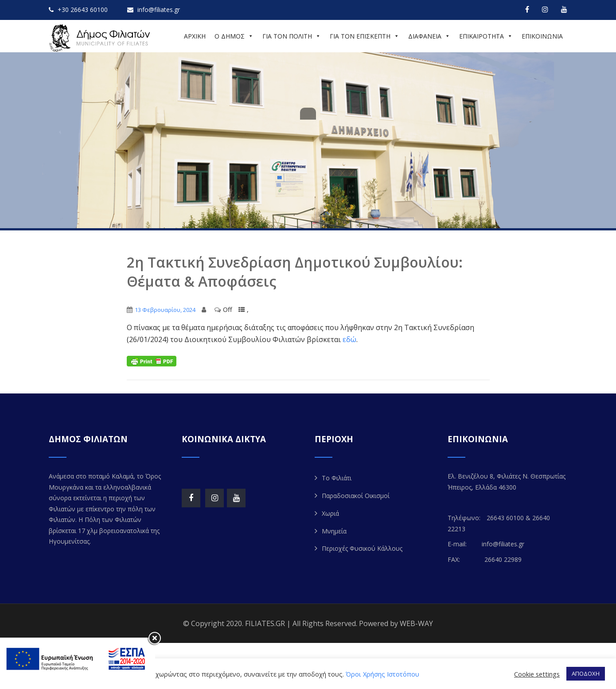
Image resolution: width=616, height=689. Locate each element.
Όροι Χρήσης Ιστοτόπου (382, 674)
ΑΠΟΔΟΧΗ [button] (586, 673)
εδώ (349, 339)
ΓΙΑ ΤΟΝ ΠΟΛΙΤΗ (291, 36)
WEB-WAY (416, 623)
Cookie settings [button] (537, 674)
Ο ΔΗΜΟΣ (233, 36)
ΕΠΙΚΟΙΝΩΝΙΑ (542, 36)
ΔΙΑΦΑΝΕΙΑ (429, 36)
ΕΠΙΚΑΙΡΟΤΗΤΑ (486, 36)
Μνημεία (334, 531)
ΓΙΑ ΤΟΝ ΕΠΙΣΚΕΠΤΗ (364, 36)
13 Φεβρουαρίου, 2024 (165, 310)
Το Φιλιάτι (336, 478)
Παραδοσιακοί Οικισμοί (356, 495)
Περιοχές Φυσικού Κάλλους (362, 548)
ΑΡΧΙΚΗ (195, 36)
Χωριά (330, 513)
